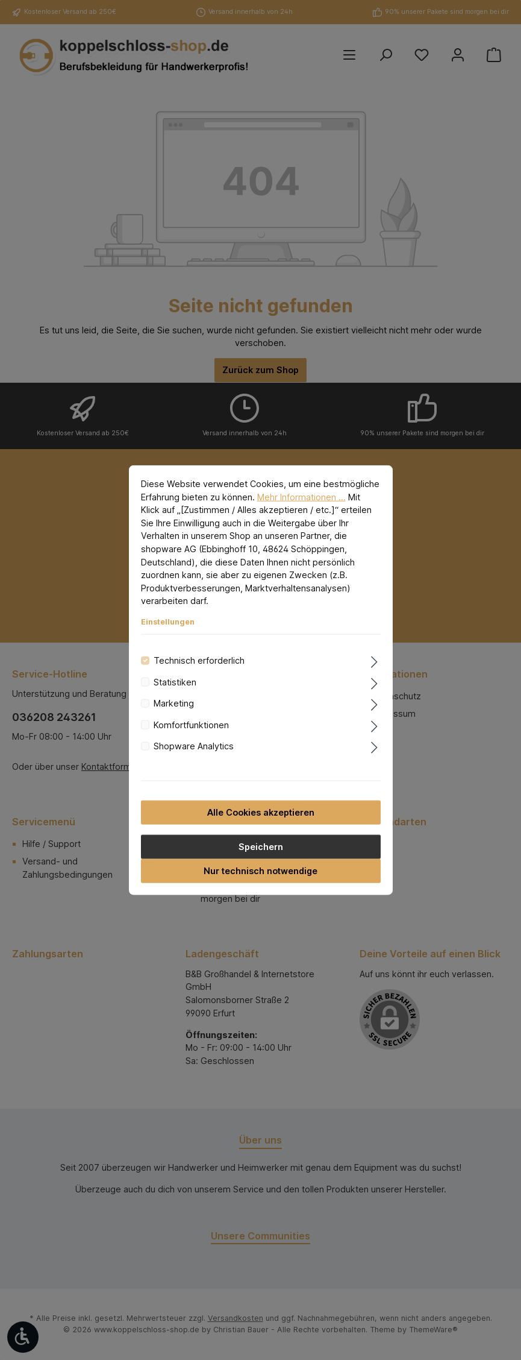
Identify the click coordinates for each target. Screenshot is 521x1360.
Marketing (174, 703)
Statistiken (175, 682)
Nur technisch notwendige (260, 870)
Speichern (261, 846)
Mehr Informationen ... (301, 496)
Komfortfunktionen (191, 724)
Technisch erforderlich (199, 660)
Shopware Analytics (194, 746)
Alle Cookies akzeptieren (260, 812)
